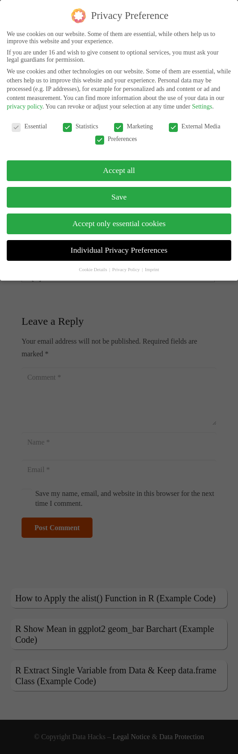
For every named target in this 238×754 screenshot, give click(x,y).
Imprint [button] (152, 265)
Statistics (80, 123)
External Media (194, 123)
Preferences (116, 135)
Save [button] (119, 193)
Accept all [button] (119, 166)
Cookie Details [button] (93, 265)
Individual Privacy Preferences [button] (119, 246)
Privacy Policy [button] (126, 265)
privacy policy (25, 103)
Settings (202, 103)
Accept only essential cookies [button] (119, 219)
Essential (29, 123)
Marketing (133, 123)
